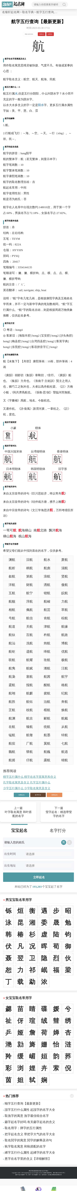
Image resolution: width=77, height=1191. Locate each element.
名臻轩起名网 (10, 12)
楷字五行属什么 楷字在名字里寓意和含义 (29, 776)
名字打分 (38, 795)
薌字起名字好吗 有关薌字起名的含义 (29, 1122)
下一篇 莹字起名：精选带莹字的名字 (59, 812)
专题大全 (41, 1171)
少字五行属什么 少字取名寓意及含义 (26, 788)
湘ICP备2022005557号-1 (59, 1172)
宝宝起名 (19, 830)
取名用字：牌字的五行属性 (22, 1128)
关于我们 (46, 1171)
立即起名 (39, 877)
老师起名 (54, 795)
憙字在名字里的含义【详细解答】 (27, 1158)
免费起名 (41, 34)
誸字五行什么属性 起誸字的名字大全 (29, 1109)
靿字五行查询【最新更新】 (22, 1103)
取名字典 (28, 12)
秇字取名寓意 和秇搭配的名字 (24, 1146)
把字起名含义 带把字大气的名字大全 (29, 1134)
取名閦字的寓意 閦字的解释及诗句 (27, 1140)
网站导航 (31, 1171)
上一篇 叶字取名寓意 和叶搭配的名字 (18, 812)
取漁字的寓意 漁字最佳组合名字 (26, 1115)
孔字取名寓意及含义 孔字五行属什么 (26, 782)
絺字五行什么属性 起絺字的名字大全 (29, 1152)
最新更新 (36, 1171)
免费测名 (50, 34)
